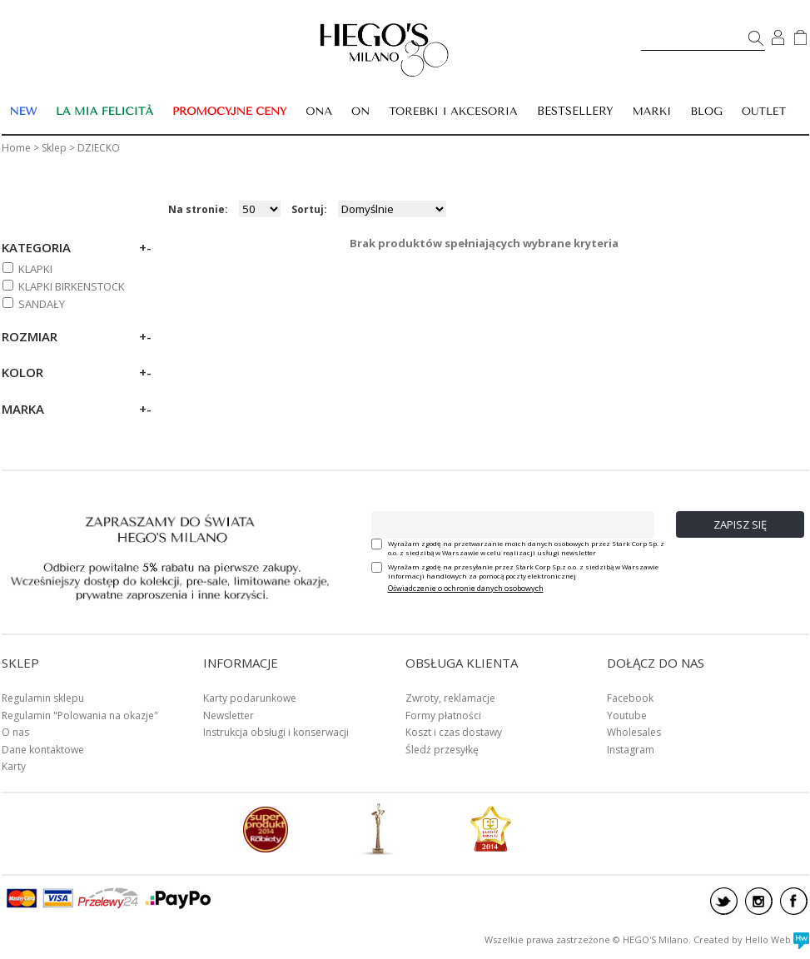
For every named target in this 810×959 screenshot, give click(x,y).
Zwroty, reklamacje (450, 698)
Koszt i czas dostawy (453, 732)
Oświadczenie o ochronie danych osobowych (466, 588)
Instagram (630, 750)
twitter (724, 901)
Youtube (627, 715)
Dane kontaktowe (43, 750)
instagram (759, 901)
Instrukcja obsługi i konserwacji (276, 732)
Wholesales (634, 732)
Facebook (630, 698)
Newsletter (228, 715)
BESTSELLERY (575, 111)
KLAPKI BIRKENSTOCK (71, 286)
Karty (14, 766)
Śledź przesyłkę (442, 750)
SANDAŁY (41, 303)
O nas (15, 732)
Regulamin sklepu (43, 698)
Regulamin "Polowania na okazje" (80, 715)
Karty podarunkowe (249, 698)
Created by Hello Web (751, 939)
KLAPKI (35, 268)
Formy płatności (443, 715)
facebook (794, 901)
